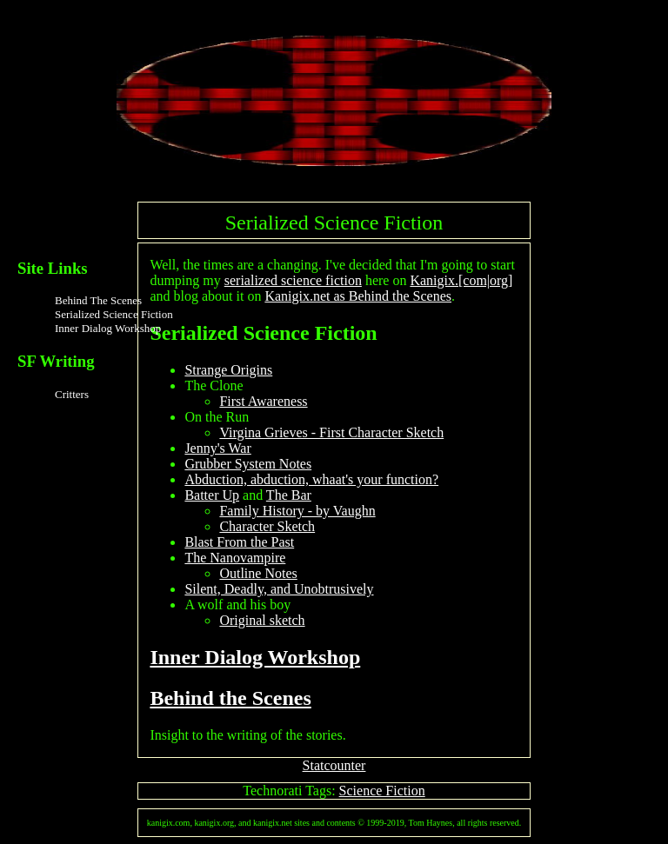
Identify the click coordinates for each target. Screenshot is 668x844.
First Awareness (263, 401)
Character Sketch (267, 526)
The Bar (288, 495)
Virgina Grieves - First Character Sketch (331, 432)
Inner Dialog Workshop (108, 328)
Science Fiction (382, 790)
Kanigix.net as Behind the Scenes (357, 296)
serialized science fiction (293, 280)
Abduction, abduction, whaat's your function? (311, 479)
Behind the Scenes (230, 698)
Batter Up (211, 495)
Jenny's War (217, 448)
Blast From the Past (239, 542)
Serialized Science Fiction (114, 314)
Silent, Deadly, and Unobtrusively (278, 588)
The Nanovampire (234, 557)
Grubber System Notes (247, 463)
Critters (72, 394)
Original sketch (261, 620)
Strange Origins (228, 369)
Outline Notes (258, 573)
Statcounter (334, 765)
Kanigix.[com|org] (461, 280)
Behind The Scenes (98, 300)
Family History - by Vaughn (297, 510)
